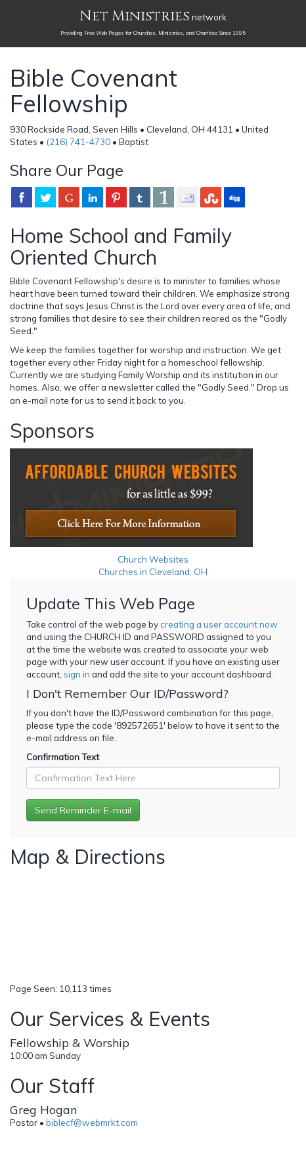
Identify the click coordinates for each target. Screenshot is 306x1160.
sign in (77, 674)
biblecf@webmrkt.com (92, 1122)
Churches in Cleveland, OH (153, 572)
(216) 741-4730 (78, 142)
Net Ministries (134, 16)
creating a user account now (219, 624)
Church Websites (153, 559)
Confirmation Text (62, 757)
